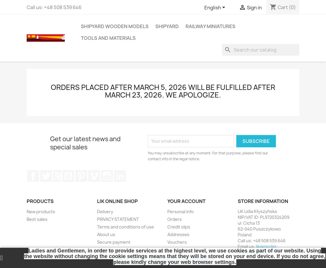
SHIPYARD (167, 26)
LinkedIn (120, 176)
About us (106, 234)
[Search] (260, 50)
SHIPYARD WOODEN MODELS (115, 26)
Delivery (105, 211)
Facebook (33, 176)
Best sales (37, 219)
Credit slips (178, 227)
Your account (186, 201)
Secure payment (113, 242)
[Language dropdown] (215, 7)
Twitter (46, 176)
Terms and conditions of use (125, 227)
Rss (57, 176)
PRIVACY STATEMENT (118, 219)
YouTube (68, 176)
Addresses (178, 234)
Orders (174, 219)
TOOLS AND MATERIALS (108, 38)
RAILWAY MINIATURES (210, 26)
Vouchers (177, 242)
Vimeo (94, 176)
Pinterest (81, 176)
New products (41, 211)
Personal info (180, 211)
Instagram (107, 176)
